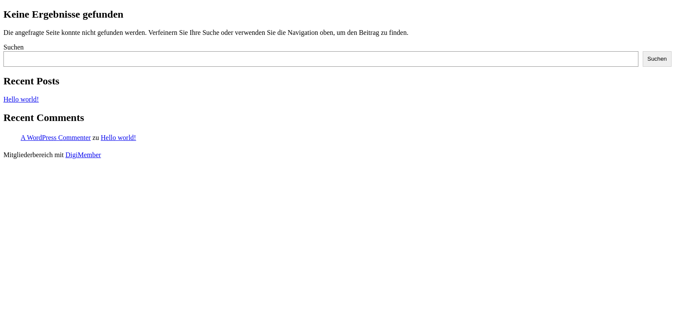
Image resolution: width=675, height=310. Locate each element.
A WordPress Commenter (56, 137)
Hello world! (21, 99)
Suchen (13, 47)
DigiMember (83, 154)
